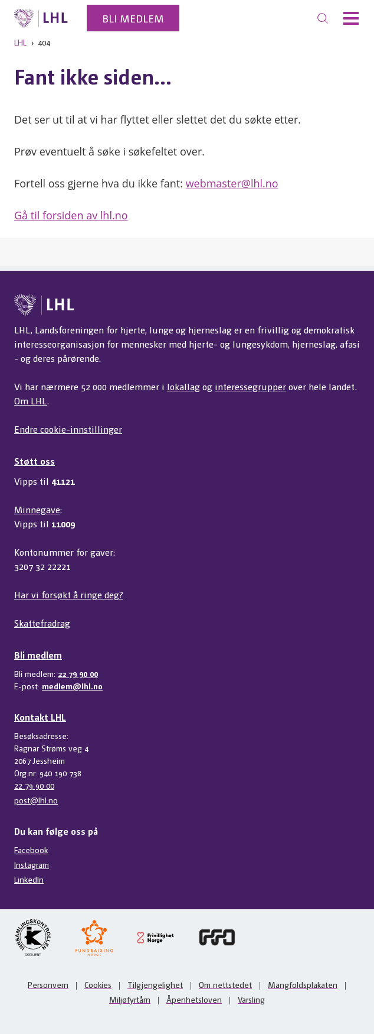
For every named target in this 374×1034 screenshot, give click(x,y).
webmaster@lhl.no (232, 183)
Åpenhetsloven (194, 999)
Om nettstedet (225, 984)
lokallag (183, 386)
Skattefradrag (42, 623)
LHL (20, 42)
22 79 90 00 (78, 673)
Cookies (97, 984)
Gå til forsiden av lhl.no (71, 215)
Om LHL (30, 400)
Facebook (31, 849)
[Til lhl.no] (41, 18)
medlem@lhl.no (72, 685)
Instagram (31, 864)
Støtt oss (34, 460)
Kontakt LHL (40, 716)
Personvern (48, 984)
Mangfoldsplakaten (302, 984)
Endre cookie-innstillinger (68, 429)
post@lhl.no (36, 800)
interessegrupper (250, 386)
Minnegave (37, 509)
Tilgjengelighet (155, 984)
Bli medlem (133, 18)
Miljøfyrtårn (129, 999)
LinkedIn (29, 879)
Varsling (251, 999)
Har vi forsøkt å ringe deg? (68, 594)
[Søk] (322, 18)
